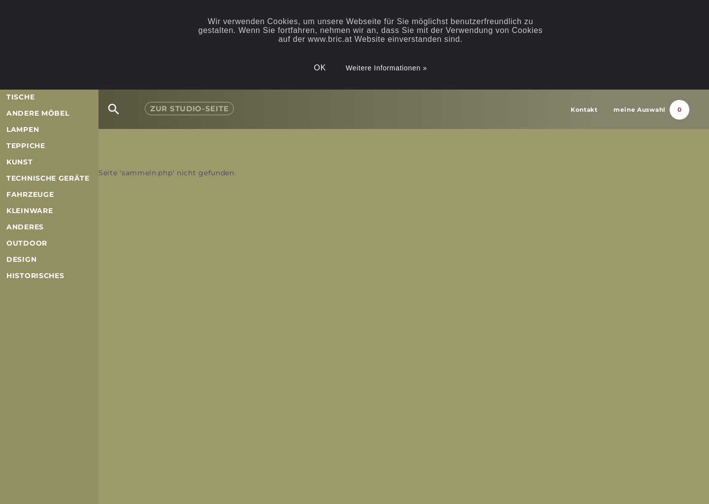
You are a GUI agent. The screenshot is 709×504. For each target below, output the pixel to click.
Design (21, 259)
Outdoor (26, 243)
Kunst (19, 162)
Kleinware (29, 210)
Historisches (35, 275)
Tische (20, 97)
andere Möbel (37, 113)
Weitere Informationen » (386, 68)
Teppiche (25, 145)
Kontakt (584, 109)
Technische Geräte (48, 178)
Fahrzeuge (30, 194)
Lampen (22, 129)
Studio (189, 108)
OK (320, 67)
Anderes (25, 226)
